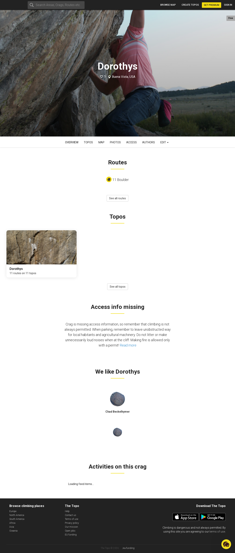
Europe (12, 511)
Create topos (190, 5)
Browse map (168, 5)
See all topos (117, 286)
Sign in (228, 5)
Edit (164, 142)
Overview (71, 142)
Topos (88, 142)
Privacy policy (72, 523)
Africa (12, 523)
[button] (226, 544)
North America (16, 515)
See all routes (117, 198)
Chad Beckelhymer (117, 411)
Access (131, 142)
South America (16, 519)
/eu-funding (128, 548)
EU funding (71, 534)
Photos (115, 142)
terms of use (217, 531)
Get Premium (211, 5)
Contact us (70, 515)
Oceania (13, 530)
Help (67, 511)
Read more (128, 345)
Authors (148, 142)
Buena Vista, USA (123, 76)
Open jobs (70, 530)
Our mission (71, 527)
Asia (11, 527)
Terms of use (71, 519)
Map (101, 142)
